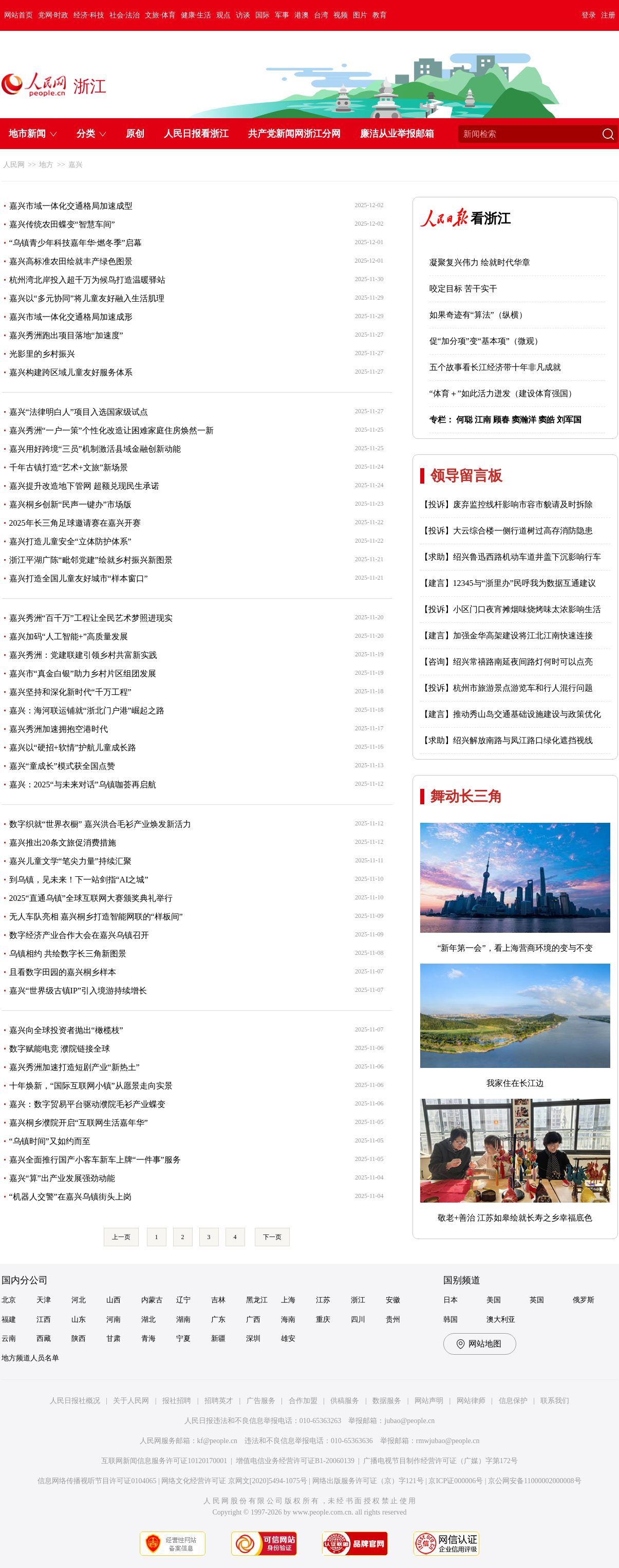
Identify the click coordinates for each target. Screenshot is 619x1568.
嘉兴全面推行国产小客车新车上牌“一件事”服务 (95, 1159)
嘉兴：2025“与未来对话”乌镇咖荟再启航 (82, 784)
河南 (113, 1319)
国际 (262, 15)
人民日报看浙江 (196, 133)
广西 (253, 1319)
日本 (450, 1300)
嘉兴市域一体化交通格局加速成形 (71, 316)
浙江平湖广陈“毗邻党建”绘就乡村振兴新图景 (91, 560)
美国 (493, 1300)
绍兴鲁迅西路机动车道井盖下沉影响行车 (527, 556)
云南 (9, 1338)
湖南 (183, 1319)
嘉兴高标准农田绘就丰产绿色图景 (71, 261)
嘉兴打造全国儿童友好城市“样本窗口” (78, 578)
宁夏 (183, 1338)
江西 (43, 1319)
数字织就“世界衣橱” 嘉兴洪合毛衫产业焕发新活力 (100, 824)
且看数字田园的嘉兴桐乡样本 (62, 972)
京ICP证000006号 (455, 1481)
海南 (288, 1319)
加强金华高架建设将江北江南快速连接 (523, 635)
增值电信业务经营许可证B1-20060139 (295, 1461)
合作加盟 (303, 1401)
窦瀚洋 (524, 419)
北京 (9, 1300)
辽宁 (183, 1300)
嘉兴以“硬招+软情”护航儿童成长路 (72, 747)
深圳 (253, 1338)
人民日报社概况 (75, 1401)
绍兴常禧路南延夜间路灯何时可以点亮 (523, 661)
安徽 (393, 1300)
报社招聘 (176, 1401)
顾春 (501, 419)
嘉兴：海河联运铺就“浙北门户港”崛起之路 (86, 710)
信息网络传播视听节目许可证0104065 (96, 1481)
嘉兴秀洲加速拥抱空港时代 (58, 729)
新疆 (218, 1338)
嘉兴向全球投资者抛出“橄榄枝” (66, 1030)
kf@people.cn (217, 1441)
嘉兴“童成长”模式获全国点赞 (62, 766)
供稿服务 (344, 1401)
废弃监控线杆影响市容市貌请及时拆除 (523, 504)
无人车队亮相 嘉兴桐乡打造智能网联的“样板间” (96, 916)
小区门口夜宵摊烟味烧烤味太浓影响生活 (527, 609)
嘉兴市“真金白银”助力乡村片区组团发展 (82, 673)
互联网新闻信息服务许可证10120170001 (164, 1461)
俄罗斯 (583, 1300)
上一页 (121, 1237)
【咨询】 (436, 661)
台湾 (321, 15)
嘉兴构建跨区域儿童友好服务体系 (71, 372)
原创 (135, 133)
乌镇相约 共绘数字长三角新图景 (67, 953)
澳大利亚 (500, 1319)
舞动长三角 (466, 796)
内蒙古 (152, 1300)
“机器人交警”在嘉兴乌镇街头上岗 (70, 1196)
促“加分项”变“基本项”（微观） (485, 341)
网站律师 (471, 1401)
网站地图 (484, 1343)
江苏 (323, 1300)
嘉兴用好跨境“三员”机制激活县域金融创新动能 (95, 449)
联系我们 (554, 1401)
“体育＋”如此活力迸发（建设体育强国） (502, 393)
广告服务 (261, 1401)
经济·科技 (88, 15)
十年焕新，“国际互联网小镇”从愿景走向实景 (91, 1085)
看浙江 (491, 218)
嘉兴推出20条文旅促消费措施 (62, 842)
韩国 (450, 1319)
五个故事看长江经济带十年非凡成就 (495, 367)
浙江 (358, 1300)
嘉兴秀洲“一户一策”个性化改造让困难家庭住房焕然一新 (111, 430)
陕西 (78, 1338)
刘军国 (569, 419)
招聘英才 (218, 1401)
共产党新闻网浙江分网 (294, 133)
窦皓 (546, 419)
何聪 (464, 419)
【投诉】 (436, 504)
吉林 (218, 1300)
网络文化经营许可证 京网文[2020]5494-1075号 (234, 1481)
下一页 (272, 1237)
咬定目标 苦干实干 (463, 288)
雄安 (288, 1338)
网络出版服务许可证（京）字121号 (368, 1481)
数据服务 (386, 1401)
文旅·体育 (160, 15)
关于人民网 (131, 1401)
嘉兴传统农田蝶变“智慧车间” (62, 224)
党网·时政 (53, 15)
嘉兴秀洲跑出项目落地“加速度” (66, 335)
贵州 (393, 1319)
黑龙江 (257, 1300)
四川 (358, 1319)
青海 (148, 1338)
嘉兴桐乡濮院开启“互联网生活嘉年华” (78, 1122)
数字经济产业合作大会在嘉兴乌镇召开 (79, 935)
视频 (340, 15)
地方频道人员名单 (30, 1358)
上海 (288, 1300)
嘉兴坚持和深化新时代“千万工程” (70, 692)
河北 (78, 1300)
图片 (360, 15)
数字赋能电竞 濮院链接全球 (59, 1048)
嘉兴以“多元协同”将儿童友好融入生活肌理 (86, 298)
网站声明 (429, 1401)
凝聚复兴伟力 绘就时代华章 (479, 262)
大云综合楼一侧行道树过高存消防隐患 (523, 530)
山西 (113, 1300)
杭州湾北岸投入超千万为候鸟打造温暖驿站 (87, 279)
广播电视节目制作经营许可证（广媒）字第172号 (440, 1461)
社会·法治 (124, 15)
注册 (608, 15)
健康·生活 (196, 15)
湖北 (148, 1319)
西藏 (43, 1338)
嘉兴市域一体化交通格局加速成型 (71, 205)
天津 (43, 1300)
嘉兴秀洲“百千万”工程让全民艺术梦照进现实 (91, 618)
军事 (282, 15)
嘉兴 (75, 165)
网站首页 (18, 15)
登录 (589, 15)
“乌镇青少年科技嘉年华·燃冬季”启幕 (75, 242)
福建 (9, 1319)
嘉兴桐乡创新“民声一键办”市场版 (70, 504)
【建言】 (436, 583)
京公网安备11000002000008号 (534, 1481)
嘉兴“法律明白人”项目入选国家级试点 (78, 412)
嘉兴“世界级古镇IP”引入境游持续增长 (78, 990)
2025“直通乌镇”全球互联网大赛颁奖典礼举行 (91, 898)
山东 (78, 1319)
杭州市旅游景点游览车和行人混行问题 (523, 688)
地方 (46, 165)
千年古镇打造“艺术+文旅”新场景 (68, 467)
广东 (218, 1319)
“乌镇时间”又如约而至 (49, 1141)
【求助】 (436, 556)
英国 (537, 1300)
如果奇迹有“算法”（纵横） (478, 314)
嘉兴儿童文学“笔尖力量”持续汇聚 (70, 861)
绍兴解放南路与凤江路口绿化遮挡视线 (523, 740)
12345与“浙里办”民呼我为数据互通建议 (524, 583)
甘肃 (113, 1338)
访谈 (243, 15)
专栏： (441, 419)
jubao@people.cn (409, 1421)
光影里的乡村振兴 (42, 353)
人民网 (14, 165)
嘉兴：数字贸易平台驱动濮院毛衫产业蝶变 (87, 1104)
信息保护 (513, 1401)
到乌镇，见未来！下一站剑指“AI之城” (78, 879)
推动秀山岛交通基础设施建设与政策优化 (527, 714)
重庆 (323, 1319)
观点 (223, 15)
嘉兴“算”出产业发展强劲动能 (62, 1178)
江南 (483, 419)
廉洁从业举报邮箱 (397, 133)
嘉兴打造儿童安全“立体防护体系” (70, 541)
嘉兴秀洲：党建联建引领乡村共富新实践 (83, 655)
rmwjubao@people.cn (448, 1441)
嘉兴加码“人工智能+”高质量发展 (68, 636)
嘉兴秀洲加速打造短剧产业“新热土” (74, 1067)
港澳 (301, 15)
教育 (379, 15)
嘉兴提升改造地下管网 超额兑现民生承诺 (84, 486)
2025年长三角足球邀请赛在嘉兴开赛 (75, 523)
